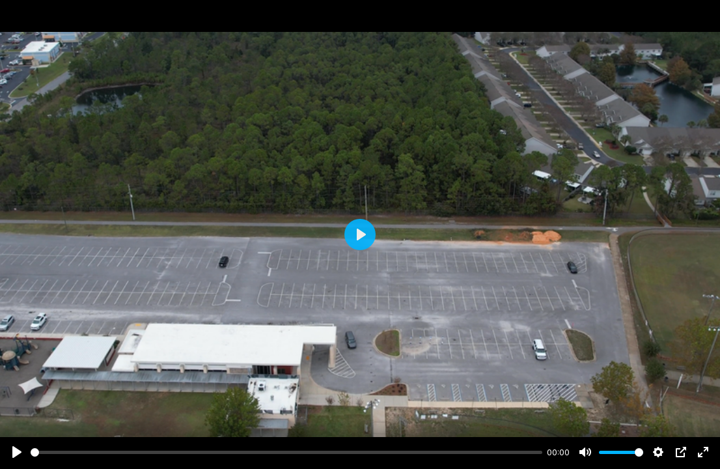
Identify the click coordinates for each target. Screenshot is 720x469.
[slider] (286, 452)
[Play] (17, 452)
